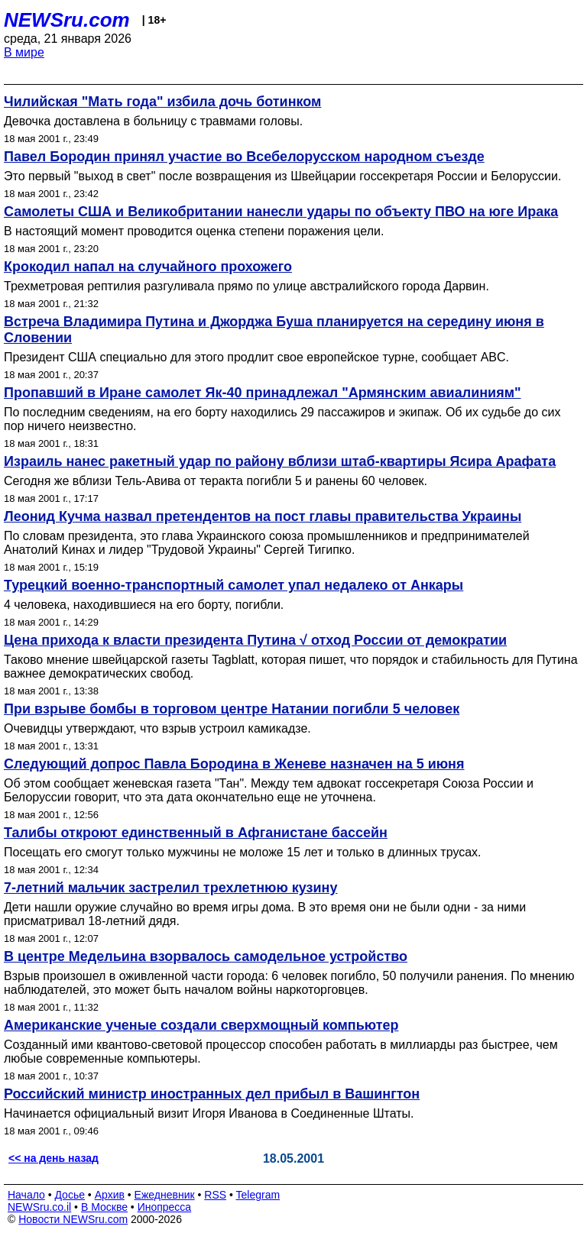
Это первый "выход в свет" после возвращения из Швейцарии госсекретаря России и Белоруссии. (282, 176)
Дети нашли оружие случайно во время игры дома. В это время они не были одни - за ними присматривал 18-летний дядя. (265, 914)
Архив (110, 1195)
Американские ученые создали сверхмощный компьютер (201, 1025)
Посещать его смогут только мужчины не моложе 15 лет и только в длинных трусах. (243, 852)
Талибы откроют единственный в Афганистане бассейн (196, 832)
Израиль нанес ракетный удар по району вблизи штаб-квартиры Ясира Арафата (280, 461)
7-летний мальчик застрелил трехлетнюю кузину (171, 887)
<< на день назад (53, 1158)
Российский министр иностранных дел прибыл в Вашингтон (212, 1094)
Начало (26, 1195)
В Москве (104, 1207)
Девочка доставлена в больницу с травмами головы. (153, 121)
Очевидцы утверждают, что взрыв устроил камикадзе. (157, 728)
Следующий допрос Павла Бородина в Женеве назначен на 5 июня (234, 764)
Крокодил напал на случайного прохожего (148, 266)
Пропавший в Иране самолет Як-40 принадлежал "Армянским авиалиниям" (262, 392)
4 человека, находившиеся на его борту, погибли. (144, 604)
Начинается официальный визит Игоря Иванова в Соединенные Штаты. (209, 1113)
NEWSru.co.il (39, 1207)
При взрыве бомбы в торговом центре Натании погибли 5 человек (231, 709)
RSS (215, 1195)
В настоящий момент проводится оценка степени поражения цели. (194, 231)
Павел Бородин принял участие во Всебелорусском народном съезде (244, 156)
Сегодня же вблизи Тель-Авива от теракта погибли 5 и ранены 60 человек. (215, 480)
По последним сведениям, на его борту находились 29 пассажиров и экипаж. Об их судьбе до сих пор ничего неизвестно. (282, 419)
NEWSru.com (67, 19)
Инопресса (165, 1207)
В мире (24, 52)
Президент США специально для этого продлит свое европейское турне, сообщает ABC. (256, 357)
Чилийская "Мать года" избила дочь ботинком (162, 101)
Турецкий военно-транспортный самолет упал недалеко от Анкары (233, 585)
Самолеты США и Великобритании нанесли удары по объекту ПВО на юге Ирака (281, 211)
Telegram (258, 1195)
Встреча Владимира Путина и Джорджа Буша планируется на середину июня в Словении (274, 329)
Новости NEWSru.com (73, 1219)
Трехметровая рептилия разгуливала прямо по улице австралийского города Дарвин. (246, 286)
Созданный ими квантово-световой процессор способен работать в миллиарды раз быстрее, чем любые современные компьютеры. (281, 1051)
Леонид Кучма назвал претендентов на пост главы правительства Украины (262, 516)
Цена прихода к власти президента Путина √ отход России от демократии (255, 640)
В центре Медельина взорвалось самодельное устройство (205, 956)
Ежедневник (165, 1195)
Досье (69, 1195)
